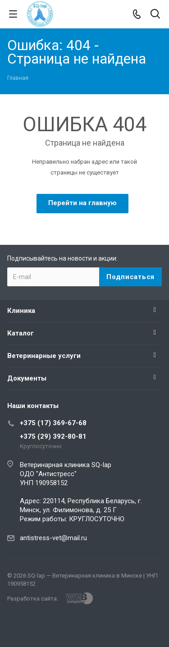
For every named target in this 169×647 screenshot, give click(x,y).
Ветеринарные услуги (44, 356)
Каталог (20, 333)
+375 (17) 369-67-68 (53, 423)
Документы (26, 378)
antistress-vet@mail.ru (53, 538)
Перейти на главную (82, 203)
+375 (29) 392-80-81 (53, 436)
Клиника (21, 311)
